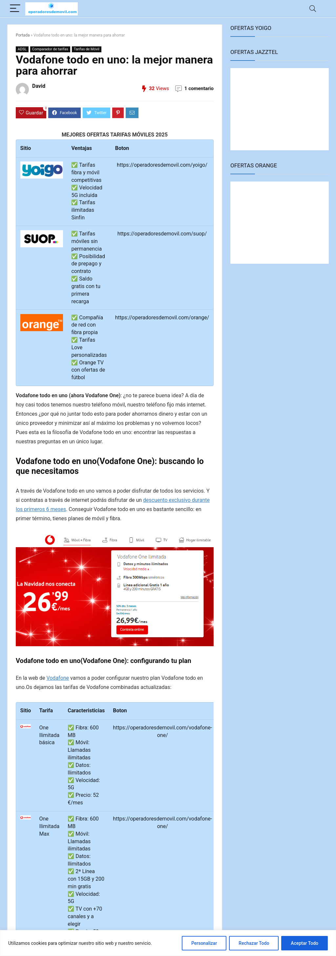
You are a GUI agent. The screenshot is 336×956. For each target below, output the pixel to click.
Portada (23, 35)
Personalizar (204, 943)
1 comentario (199, 88)
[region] (168, 943)
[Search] (313, 8)
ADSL (22, 49)
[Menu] (15, 8)
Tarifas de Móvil (86, 49)
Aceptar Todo (304, 943)
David (38, 86)
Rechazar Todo (254, 943)
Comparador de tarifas (50, 49)
